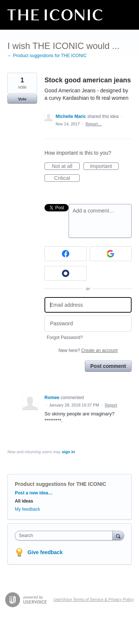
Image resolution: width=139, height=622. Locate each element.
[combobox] (65, 535)
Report (111, 405)
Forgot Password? (65, 337)
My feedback (27, 509)
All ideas (24, 501)
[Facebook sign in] (65, 253)
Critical (67, 178)
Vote (22, 99)
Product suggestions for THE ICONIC (60, 484)
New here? (88, 350)
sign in (68, 452)
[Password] (88, 324)
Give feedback (45, 552)
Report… (94, 124)
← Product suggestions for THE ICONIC (47, 55)
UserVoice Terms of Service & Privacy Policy (93, 599)
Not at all (66, 166)
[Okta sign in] (65, 273)
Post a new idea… (34, 493)
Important (104, 166)
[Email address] (88, 305)
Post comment (108, 366)
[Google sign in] (111, 253)
